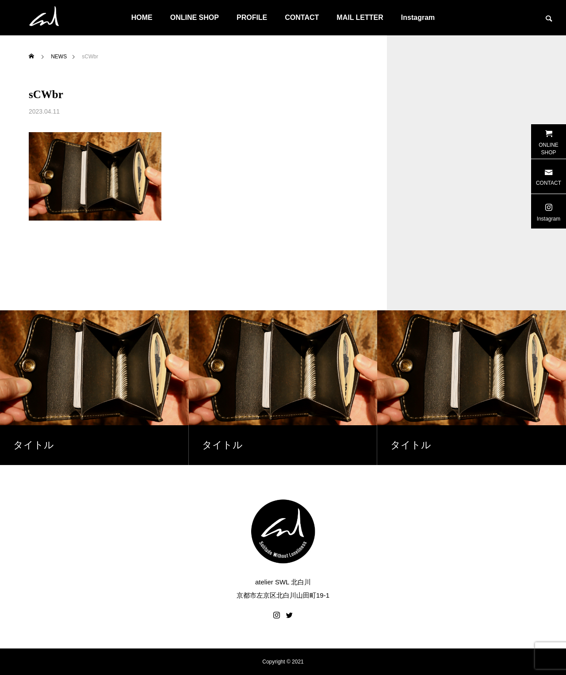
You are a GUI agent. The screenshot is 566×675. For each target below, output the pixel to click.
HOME (142, 17)
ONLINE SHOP (194, 17)
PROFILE (252, 17)
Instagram (418, 17)
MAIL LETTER (360, 17)
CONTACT (302, 17)
